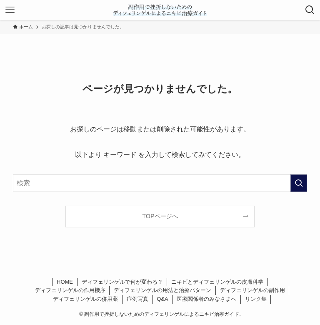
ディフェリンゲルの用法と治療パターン (162, 290)
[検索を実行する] (298, 183)
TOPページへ (160, 216)
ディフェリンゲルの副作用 (252, 290)
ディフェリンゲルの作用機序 (70, 290)
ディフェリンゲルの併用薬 (85, 299)
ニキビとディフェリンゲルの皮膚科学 (217, 282)
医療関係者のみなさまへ (206, 299)
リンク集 (256, 299)
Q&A (162, 299)
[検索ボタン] (310, 10)
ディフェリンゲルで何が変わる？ (122, 282)
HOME (65, 282)
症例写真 (137, 299)
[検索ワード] (160, 183)
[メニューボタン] (10, 10)
